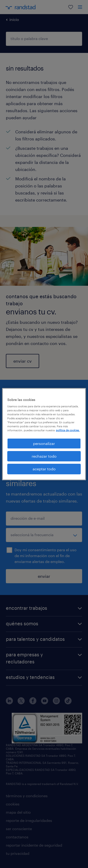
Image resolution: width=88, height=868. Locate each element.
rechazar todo (44, 456)
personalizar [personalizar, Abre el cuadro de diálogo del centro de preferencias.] (44, 443)
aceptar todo (44, 469)
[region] (44, 434)
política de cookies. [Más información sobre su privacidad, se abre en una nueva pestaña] (68, 430)
